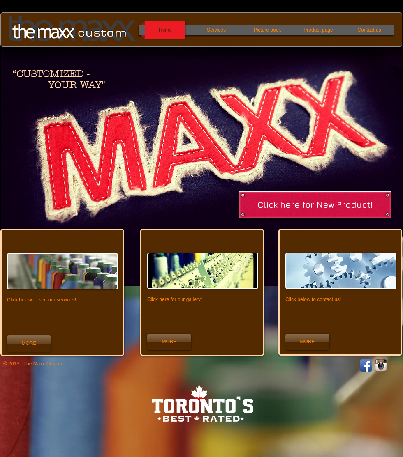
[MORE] (29, 343)
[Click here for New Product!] (315, 204)
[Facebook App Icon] (366, 365)
